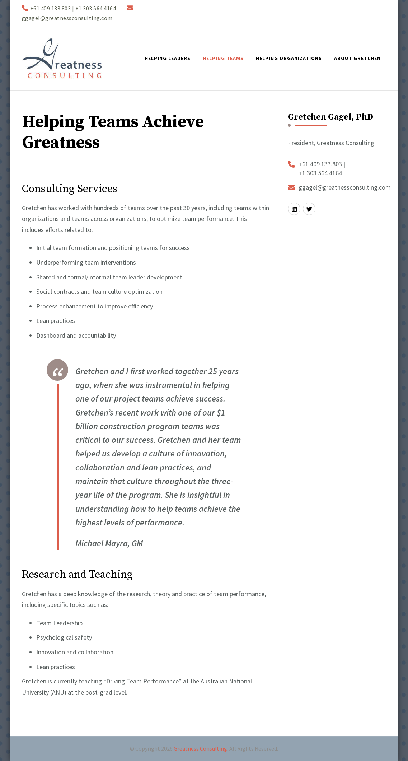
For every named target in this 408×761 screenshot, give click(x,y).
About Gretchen (357, 58)
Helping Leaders (168, 58)
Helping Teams (223, 58)
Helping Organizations (289, 58)
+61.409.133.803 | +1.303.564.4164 (322, 168)
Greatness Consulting (200, 748)
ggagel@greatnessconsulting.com (345, 187)
